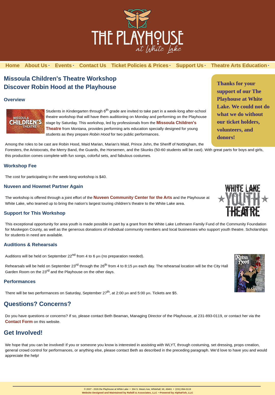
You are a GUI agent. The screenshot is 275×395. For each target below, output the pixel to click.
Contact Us (92, 65)
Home (13, 65)
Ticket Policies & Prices (139, 65)
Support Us (189, 65)
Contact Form (19, 321)
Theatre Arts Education (239, 65)
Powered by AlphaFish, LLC (176, 392)
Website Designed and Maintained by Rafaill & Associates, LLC (119, 392)
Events (63, 65)
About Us (36, 65)
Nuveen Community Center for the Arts (132, 197)
